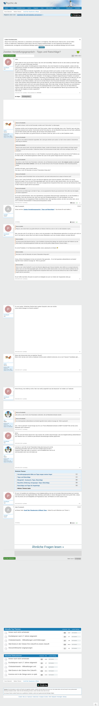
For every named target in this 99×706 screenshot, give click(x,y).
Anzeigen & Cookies (43, 696)
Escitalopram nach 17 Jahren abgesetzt (22, 636)
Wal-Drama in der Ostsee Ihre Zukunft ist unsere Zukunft (28, 644)
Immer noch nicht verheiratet (18, 632)
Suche (29, 8)
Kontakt (20, 696)
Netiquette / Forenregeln (57, 696)
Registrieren (69, 8)
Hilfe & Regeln (49, 8)
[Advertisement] (48, 534)
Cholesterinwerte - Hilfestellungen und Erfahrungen (26, 640)
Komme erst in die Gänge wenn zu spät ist (23, 674)
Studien (58, 8)
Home (6, 8)
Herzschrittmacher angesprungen (20, 648)
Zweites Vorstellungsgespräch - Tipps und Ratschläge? (32, 51)
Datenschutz (35, 696)
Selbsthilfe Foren (21, 8)
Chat (42, 8)
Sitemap (64, 696)
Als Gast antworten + (9, 55)
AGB (50, 696)
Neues (12, 8)
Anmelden (77, 8)
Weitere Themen (17, 681)
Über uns (25, 696)
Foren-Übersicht (8, 681)
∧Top (95, 704)
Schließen (41, 47)
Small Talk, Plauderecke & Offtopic (31, 681)
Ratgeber (36, 8)
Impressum (29, 696)
